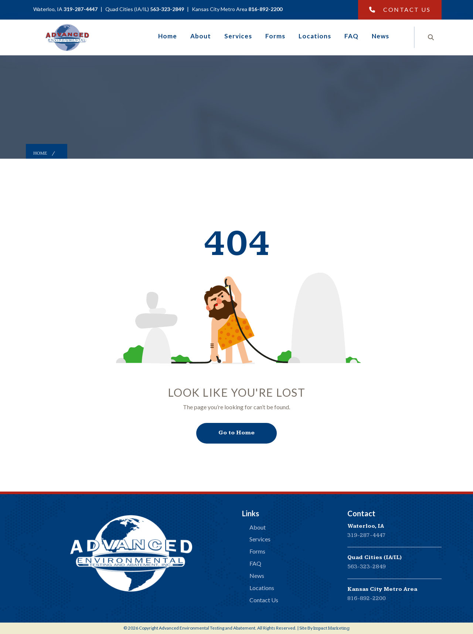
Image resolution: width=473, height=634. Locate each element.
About (200, 36)
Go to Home (236, 432)
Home (167, 36)
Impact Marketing (331, 628)
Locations (315, 36)
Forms (275, 36)
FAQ (351, 36)
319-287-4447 (366, 535)
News (380, 36)
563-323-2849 (366, 566)
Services (238, 36)
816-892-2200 (366, 598)
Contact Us (400, 9)
